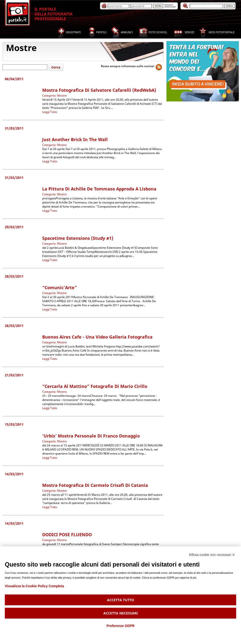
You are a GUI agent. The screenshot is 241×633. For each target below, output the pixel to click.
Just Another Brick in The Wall (75, 139)
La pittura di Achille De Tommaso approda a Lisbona (99, 189)
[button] (56, 67)
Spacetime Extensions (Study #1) (77, 238)
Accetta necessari (120, 613)
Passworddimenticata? (170, 5)
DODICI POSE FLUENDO (67, 534)
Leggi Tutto (49, 112)
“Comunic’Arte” (59, 287)
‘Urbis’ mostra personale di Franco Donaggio (91, 436)
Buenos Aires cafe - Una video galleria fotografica (97, 337)
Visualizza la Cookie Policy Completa (34, 586)
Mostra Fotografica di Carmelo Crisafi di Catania (95, 485)
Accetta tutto (120, 600)
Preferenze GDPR (120, 626)
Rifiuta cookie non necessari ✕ (212, 555)
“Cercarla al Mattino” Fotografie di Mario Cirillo (94, 386)
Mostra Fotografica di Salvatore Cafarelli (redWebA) (99, 90)
